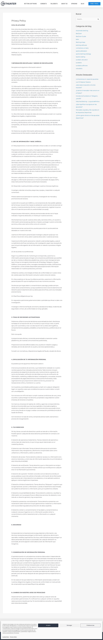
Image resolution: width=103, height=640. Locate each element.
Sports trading (80, 57)
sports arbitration (81, 51)
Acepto (48, 625)
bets (77, 39)
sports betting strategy (83, 54)
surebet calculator (82, 60)
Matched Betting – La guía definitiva (87, 101)
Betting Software (30, 3)
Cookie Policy (5, 636)
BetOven (79, 33)
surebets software (82, 65)
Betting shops (80, 42)
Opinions (74, 3)
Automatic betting (82, 30)
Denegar (69, 625)
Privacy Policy (13, 636)
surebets (79, 62)
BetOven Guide (81, 36)
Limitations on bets (82, 48)
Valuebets (54, 3)
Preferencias (90, 625)
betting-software (81, 45)
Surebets (43, 3)
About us (64, 3)
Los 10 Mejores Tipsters (83, 82)
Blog (82, 3)
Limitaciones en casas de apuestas (87, 79)
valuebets (79, 68)
